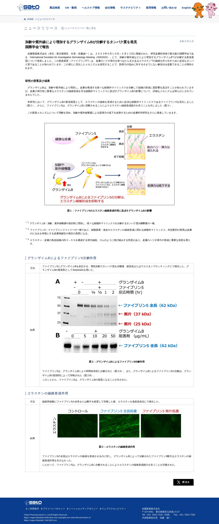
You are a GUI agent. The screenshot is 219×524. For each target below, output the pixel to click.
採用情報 (151, 7)
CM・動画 (71, 7)
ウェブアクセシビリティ (114, 509)
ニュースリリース (46, 19)
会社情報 (110, 7)
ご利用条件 (33, 509)
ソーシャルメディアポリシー (83, 509)
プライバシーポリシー (54, 509)
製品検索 (55, 7)
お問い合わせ (169, 7)
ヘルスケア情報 (91, 7)
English (186, 7)
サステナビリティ (130, 7)
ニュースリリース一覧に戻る (80, 28)
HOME (30, 19)
